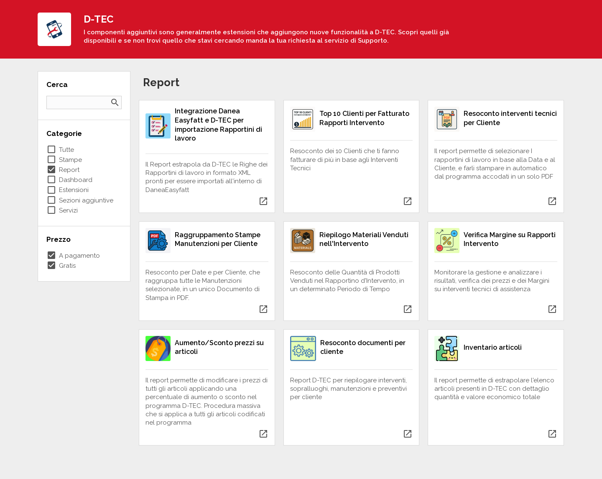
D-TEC (99, 19)
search (115, 102)
